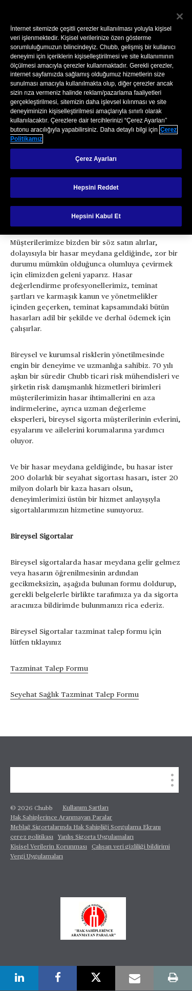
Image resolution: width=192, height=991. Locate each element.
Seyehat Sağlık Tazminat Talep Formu (74, 694)
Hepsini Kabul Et (96, 216)
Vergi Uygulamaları (36, 857)
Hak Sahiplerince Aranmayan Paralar (61, 818)
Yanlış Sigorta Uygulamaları (96, 837)
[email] (134, 978)
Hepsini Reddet (95, 187)
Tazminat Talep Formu (49, 668)
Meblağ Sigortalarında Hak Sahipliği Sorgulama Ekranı (85, 827)
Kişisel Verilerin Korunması (48, 847)
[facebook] (57, 978)
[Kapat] (179, 16)
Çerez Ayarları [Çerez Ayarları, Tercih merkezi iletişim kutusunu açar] (96, 158)
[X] (96, 978)
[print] (173, 978)
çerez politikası (31, 837)
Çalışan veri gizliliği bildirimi (131, 847)
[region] (96, 117)
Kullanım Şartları (85, 808)
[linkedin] (19, 978)
